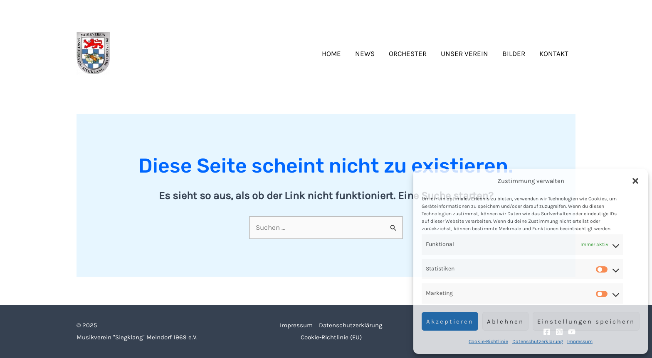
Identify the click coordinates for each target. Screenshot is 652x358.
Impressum (580, 341)
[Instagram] (559, 11)
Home (331, 53)
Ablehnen (505, 321)
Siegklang (151, 53)
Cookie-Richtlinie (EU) (331, 337)
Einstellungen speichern (586, 321)
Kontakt (553, 53)
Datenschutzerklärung (537, 341)
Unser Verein (464, 53)
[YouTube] (571, 11)
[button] (635, 181)
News (365, 53)
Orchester (408, 53)
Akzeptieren (450, 321)
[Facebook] (547, 11)
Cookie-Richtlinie (488, 341)
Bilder (513, 53)
